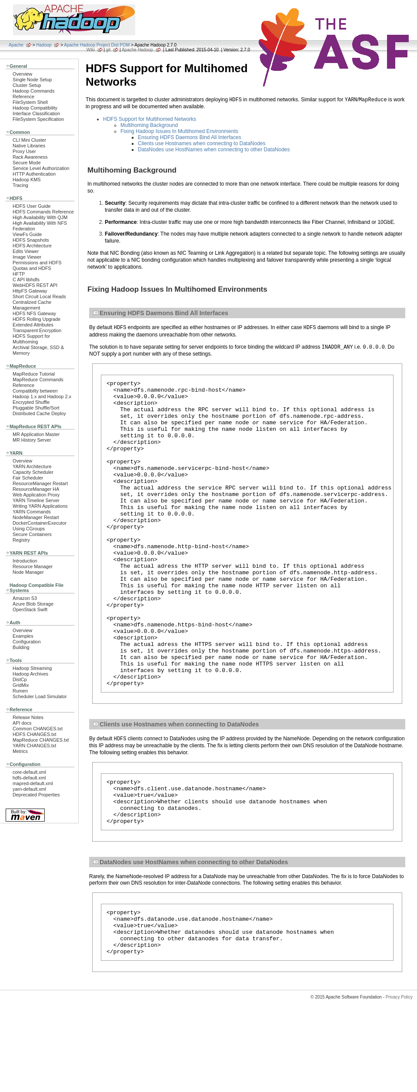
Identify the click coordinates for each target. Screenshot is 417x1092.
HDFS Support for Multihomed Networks (149, 119)
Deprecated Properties (36, 794)
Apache (16, 45)
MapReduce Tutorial (34, 373)
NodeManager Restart (36, 517)
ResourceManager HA (36, 489)
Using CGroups (29, 528)
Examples (23, 636)
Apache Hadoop (137, 49)
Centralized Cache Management (32, 305)
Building (21, 647)
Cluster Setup (27, 85)
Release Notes (28, 717)
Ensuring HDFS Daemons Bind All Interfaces (189, 137)
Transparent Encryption (37, 330)
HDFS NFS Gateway (34, 313)
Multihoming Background (149, 125)
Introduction (25, 560)
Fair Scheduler (28, 477)
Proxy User (24, 151)
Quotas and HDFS (32, 268)
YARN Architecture (32, 466)
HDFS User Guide (31, 206)
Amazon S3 (25, 598)
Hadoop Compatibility (35, 107)
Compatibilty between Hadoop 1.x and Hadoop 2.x (42, 393)
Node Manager (28, 572)
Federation (24, 228)
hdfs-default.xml (29, 777)
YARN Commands (32, 511)
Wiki (91, 49)
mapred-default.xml (33, 783)
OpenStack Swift (30, 609)
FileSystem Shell (30, 102)
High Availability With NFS (40, 223)
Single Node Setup (32, 79)
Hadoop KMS (26, 179)
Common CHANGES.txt (38, 728)
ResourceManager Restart (40, 483)
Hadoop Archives (30, 673)
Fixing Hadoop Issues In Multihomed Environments (179, 131)
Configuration (26, 641)
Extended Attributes (33, 324)
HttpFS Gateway (30, 290)
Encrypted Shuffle (31, 402)
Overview (22, 74)
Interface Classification (36, 113)
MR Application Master (36, 434)
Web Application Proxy (36, 494)
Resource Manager (33, 566)
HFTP (19, 273)
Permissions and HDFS (37, 262)
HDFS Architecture (32, 245)
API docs (22, 723)
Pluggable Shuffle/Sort (36, 407)
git (108, 49)
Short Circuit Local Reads (39, 296)
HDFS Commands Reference (43, 211)
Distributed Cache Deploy (39, 413)
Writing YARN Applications (40, 506)
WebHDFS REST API (35, 285)
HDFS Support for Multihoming (31, 338)
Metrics (20, 751)
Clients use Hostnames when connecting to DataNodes (202, 143)
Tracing (20, 185)
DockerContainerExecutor (40, 523)
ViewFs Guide (27, 234)
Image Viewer (27, 257)
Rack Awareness (30, 157)
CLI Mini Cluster (29, 140)
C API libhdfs (26, 279)
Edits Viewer (26, 251)
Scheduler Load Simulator (40, 696)
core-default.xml (29, 772)
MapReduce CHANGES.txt (41, 739)
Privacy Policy (399, 1076)
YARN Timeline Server (36, 500)
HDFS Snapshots (31, 240)
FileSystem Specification (38, 119)
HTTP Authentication (34, 173)
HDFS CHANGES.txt (34, 734)
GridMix (21, 685)
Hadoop (43, 45)
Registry (21, 540)
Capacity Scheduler (33, 472)
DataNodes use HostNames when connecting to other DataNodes (214, 149)
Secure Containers (32, 534)
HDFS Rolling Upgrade (36, 319)
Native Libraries (29, 145)
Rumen (20, 690)
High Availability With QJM (40, 217)
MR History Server (32, 440)
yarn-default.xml (29, 789)
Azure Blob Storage (33, 603)
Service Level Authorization (41, 168)
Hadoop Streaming (32, 668)
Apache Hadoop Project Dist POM (97, 45)
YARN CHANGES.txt (34, 745)
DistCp (20, 679)
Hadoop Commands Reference (33, 93)
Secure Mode (26, 162)
